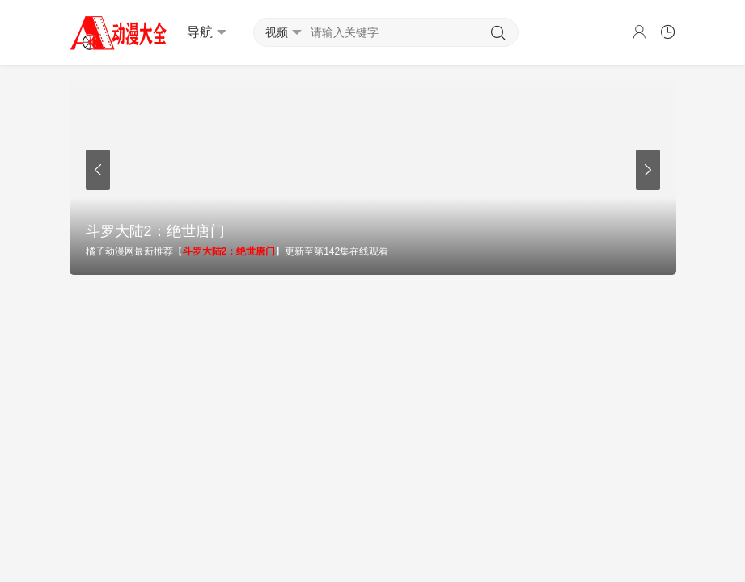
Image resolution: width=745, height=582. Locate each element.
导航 (206, 32)
